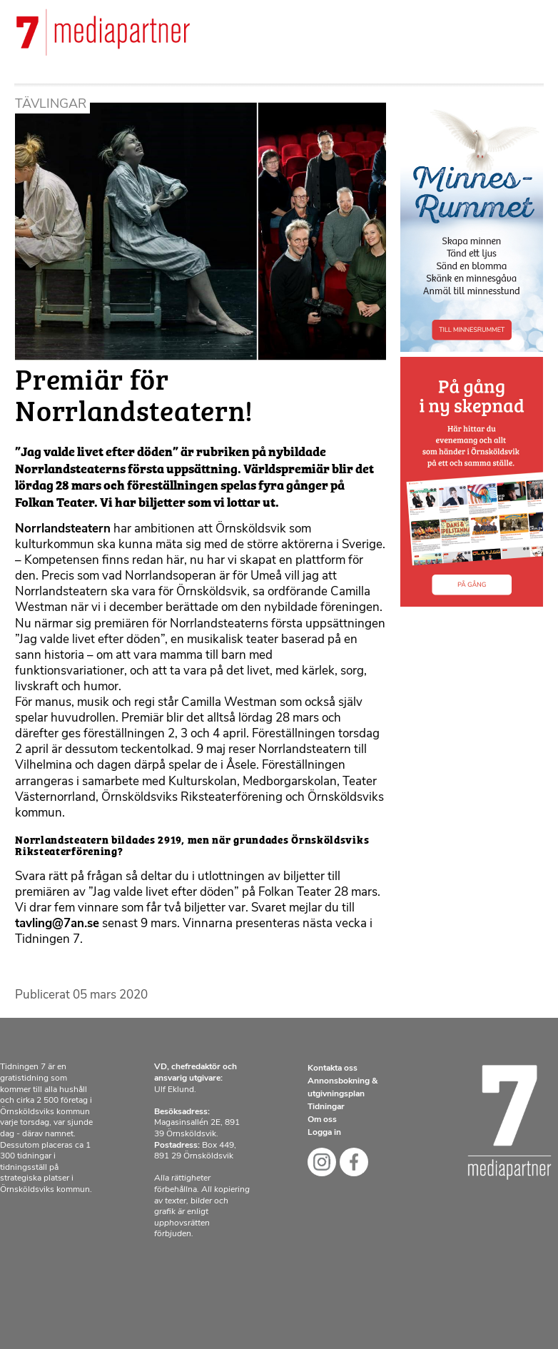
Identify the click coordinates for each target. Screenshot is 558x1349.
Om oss (322, 1120)
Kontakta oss (332, 1068)
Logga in (324, 1132)
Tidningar (326, 1107)
